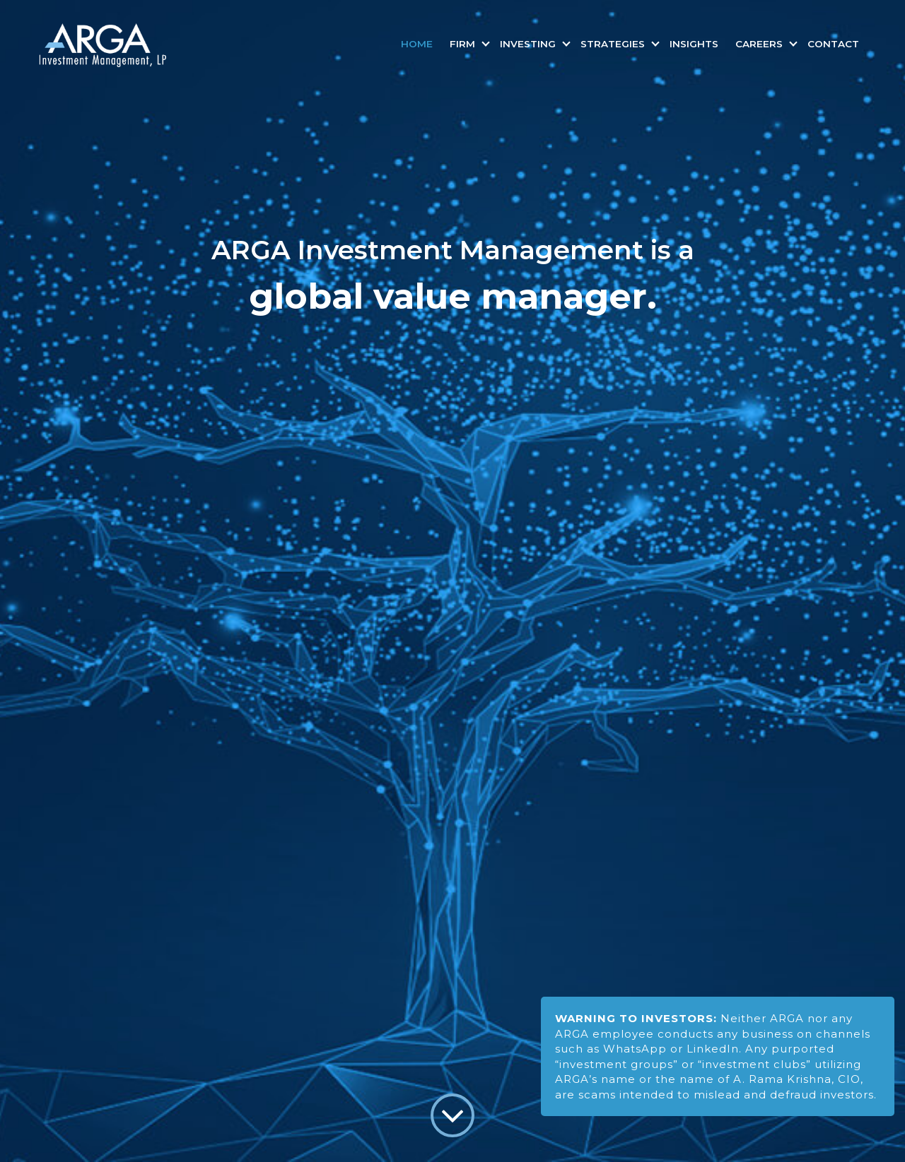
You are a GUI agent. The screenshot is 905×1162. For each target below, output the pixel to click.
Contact (833, 43)
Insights (694, 43)
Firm (464, 43)
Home (417, 43)
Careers (760, 43)
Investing (529, 43)
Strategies (614, 43)
